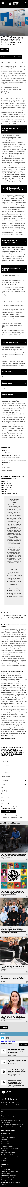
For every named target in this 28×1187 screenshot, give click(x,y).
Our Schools (4, 1118)
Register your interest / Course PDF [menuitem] (11, 57)
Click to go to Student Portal (8, 1177)
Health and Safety (5, 1173)
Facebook (7, 1038)
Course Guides (7, 489)
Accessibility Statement (7, 1146)
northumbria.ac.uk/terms (14, 581)
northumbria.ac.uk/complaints (15, 596)
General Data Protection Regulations (10, 1182)
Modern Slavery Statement (8, 1152)
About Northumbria (8, 1130)
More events (23, 1044)
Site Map (3, 1160)
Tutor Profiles (7, 483)
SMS (2, 800)
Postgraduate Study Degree (8, 1116)
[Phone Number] (14, 776)
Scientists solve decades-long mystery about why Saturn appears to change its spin (13, 978)
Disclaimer (4, 1150)
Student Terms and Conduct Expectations (12, 1124)
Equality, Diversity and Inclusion (9, 1171)
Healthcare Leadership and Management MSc (12, 477)
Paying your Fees (5, 1169)
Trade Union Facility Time (7, 1154)
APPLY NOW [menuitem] (4, 50)
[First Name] (14, 761)
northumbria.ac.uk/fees (14, 586)
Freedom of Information (7, 1144)
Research (3, 1135)
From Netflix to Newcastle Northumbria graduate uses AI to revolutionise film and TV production (13, 856)
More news (4, 1027)
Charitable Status (5, 1141)
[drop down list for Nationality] (14, 780)
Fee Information (6, 467)
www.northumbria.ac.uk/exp (14, 575)
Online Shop (4, 1184)
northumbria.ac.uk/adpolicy (14, 590)
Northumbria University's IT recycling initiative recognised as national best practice (12, 968)
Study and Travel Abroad (10, 493)
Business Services (5, 1133)
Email (2, 787)
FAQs (4, 491)
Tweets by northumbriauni (7, 1041)
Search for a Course (6, 1113)
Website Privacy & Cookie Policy (9, 1148)
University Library (5, 1122)
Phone (3, 794)
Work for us (4, 1139)
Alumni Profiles (7, 485)
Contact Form (17, 619)
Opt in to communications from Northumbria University (10, 807)
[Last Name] (14, 768)
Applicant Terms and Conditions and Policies (12, 1126)
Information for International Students (11, 1120)
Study (3, 1111)
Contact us (4, 1167)
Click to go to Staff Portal (7, 1180)
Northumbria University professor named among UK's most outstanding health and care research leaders (13, 1018)
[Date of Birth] (14, 765)
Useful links (5, 1164)
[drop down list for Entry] (14, 784)
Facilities (5, 481)
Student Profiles (7, 487)
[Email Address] (14, 772)
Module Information (7, 470)
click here (19, 817)
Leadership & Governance (7, 1137)
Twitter (2, 1038)
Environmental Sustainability (8, 1175)
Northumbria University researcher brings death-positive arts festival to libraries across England (12, 893)
